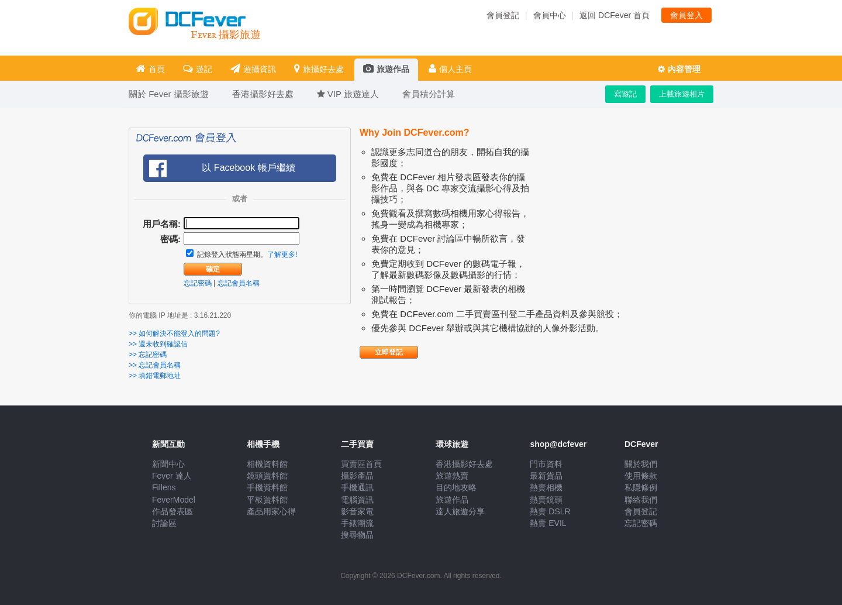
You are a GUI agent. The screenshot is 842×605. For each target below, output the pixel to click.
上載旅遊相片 (682, 94)
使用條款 (640, 475)
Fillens (163, 487)
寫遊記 (625, 94)
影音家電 (357, 511)
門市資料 (546, 464)
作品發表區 (172, 511)
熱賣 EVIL (548, 523)
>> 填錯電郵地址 (155, 376)
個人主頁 (450, 69)
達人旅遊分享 (460, 511)
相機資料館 (267, 464)
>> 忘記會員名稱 (155, 365)
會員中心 (549, 15)
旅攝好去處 (319, 69)
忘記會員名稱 (239, 283)
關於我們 (640, 464)
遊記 (197, 69)
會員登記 (502, 15)
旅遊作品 (386, 69)
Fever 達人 (172, 475)
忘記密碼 (198, 283)
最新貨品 (546, 475)
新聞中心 (168, 464)
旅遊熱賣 (452, 475)
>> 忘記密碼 (148, 354)
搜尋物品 (357, 534)
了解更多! (282, 254)
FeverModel (173, 499)
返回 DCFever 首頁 (614, 15)
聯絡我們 (640, 499)
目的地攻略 (456, 487)
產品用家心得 (271, 511)
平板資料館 (267, 499)
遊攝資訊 (253, 69)
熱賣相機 (546, 487)
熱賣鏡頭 (546, 499)
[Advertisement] (625, 220)
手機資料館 (267, 487)
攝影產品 (357, 475)
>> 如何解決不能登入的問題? (174, 333)
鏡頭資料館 (267, 475)
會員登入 (686, 15)
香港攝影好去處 (464, 464)
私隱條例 (640, 487)
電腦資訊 (357, 499)
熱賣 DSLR (550, 511)
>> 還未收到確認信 (158, 344)
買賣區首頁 (361, 464)
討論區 (164, 523)
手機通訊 (357, 487)
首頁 (150, 69)
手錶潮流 (357, 523)
